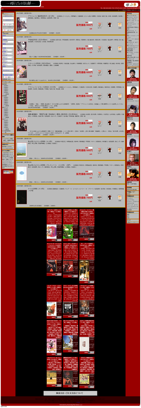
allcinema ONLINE (132, 189)
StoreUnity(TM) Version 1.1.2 (74, 404)
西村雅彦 (45, 65)
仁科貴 (44, 41)
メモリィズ (130, 59)
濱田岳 (78, 40)
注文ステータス (136, 10)
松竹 (128, 216)
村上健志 (112, 63)
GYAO (128, 194)
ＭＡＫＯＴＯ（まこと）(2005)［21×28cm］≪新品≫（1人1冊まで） (54, 359)
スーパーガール (131, 15)
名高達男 (114, 16)
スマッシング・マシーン (133, 100)
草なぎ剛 (34, 143)
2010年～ (6, 85)
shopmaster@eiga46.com (133, 8)
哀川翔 (103, 189)
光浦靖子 (93, 63)
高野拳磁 (121, 189)
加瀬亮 (95, 87)
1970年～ (6, 92)
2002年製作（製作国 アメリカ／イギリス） (73, 270)
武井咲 (61, 63)
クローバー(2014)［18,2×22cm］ (39, 63)
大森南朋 (80, 16)
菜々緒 (121, 40)
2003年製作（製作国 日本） (75, 379)
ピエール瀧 (87, 16)
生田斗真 (58, 40)
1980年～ (6, 90)
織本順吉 (47, 167)
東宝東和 (129, 210)
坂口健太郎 (91, 40)
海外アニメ (5, 107)
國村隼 (77, 116)
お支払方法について (7, 154)
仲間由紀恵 (70, 141)
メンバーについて (7, 161)
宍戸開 (34, 65)
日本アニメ (5, 119)
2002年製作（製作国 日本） (91, 383)
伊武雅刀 (105, 141)
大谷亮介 (106, 114)
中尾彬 (46, 89)
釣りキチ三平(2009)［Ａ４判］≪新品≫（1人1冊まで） (71, 322)
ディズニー (130, 198)
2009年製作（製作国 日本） (58, 347)
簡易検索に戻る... (6, 79)
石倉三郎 (40, 116)
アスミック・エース (132, 205)
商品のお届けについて (8, 156)
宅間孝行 (83, 40)
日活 (128, 217)
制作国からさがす (7, 146)
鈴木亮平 (72, 40)
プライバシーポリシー (8, 162)
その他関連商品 (6, 131)
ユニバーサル (130, 200)
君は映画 (130, 50)
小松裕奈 (108, 189)
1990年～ (6, 89)
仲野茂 (116, 40)
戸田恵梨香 (65, 40)
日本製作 (4, 96)
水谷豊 (88, 114)
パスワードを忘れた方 (8, 26)
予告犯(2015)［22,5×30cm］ (38, 40)
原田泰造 (30, 18)
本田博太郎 (50, 41)
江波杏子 (59, 116)
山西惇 (118, 114)
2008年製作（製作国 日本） (91, 346)
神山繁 (58, 89)
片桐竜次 (115, 189)
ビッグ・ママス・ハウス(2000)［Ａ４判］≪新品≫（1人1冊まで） (54, 287)
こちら (78, 402)
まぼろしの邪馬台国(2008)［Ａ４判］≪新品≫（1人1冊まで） (87, 322)
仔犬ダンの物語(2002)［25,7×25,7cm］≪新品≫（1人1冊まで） (87, 359)
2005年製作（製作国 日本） (58, 379)
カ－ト (120, 10)
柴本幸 (76, 141)
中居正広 (63, 141)
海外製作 (4, 84)
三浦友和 (81, 87)
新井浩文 (107, 87)
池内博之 (37, 18)
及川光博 (93, 114)
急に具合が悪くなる (133, 57)
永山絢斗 (72, 63)
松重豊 (94, 16)
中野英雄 (118, 87)
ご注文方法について (7, 152)
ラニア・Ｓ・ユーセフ (71, 189)
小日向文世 (37, 41)
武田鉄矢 (98, 141)
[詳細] (55, 106)
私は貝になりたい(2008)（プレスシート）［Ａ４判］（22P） (49, 165)
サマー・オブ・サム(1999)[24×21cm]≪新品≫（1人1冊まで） (70, 287)
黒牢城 (129, 55)
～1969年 (6, 94)
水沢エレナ (86, 63)
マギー (93, 141)
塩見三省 (104, 16)
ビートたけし (66, 16)
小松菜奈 (104, 40)
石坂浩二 (54, 143)
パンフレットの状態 (7, 157)
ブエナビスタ (130, 203)
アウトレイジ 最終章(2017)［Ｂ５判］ (41, 16)
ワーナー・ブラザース (133, 201)
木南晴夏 (79, 63)
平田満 (88, 141)
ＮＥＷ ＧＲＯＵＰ (133, 64)
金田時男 (49, 18)
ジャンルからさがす (7, 148)
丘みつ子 (53, 116)
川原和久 (99, 114)
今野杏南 (99, 63)
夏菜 (51, 65)
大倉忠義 (66, 63)
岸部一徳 (56, 18)
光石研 (120, 16)
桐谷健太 (100, 87)
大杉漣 (99, 16)
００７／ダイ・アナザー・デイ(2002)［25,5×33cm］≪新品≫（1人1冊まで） (70, 245)
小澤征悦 (34, 116)
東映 (128, 214)
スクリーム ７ (131, 30)
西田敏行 (73, 16)
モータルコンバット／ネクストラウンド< (133, 83)
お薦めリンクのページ (133, 222)
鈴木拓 (118, 63)
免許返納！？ (131, 49)
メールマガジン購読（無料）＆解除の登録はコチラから (8, 140)
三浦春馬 (61, 189)
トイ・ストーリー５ (133, 65)
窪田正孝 (97, 40)
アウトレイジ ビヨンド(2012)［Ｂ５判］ (42, 87)
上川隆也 (48, 143)
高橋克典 (40, 89)
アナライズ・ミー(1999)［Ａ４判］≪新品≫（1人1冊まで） (87, 287)
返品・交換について (7, 159)
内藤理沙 (105, 63)
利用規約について (7, 164)
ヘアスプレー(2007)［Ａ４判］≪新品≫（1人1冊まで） (54, 211)
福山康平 (110, 40)
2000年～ (6, 87)
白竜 (109, 16)
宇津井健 (71, 116)
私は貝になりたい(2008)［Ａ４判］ (40, 141)
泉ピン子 (117, 141)
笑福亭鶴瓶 (41, 143)
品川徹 (66, 116)
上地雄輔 (56, 65)
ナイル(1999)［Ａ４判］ (36, 189)
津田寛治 (43, 18)
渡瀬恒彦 (55, 189)
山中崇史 (112, 114)
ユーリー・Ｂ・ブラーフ (86, 189)
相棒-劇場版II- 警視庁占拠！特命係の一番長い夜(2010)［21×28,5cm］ (53, 114)
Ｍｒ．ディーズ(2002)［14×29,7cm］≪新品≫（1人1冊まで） (86, 245)
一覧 (5, 132)
